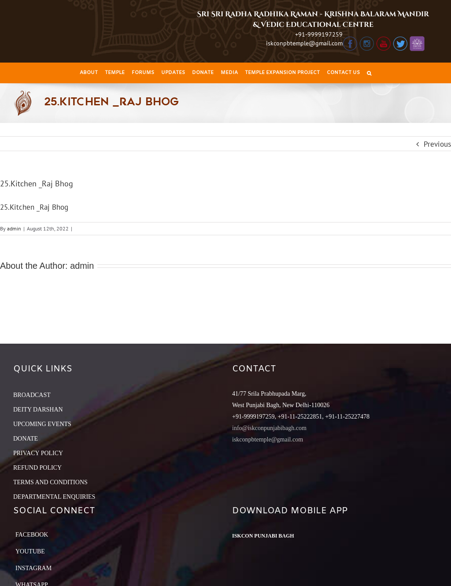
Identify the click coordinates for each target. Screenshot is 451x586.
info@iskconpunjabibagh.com (269, 428)
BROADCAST (32, 395)
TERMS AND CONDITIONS (50, 482)
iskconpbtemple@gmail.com (304, 43)
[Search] (369, 73)
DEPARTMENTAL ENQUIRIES (54, 496)
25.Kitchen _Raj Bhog (34, 207)
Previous (437, 144)
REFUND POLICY (37, 467)
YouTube (30, 551)
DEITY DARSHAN (38, 409)
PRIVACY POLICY (38, 453)
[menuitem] (88, 73)
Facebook (31, 534)
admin (14, 228)
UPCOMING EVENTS (42, 424)
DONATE (25, 438)
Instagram (33, 568)
